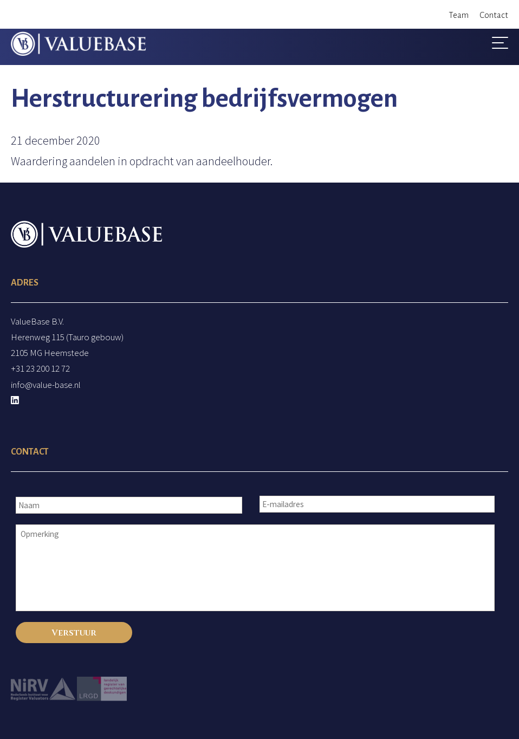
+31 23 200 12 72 (40, 368)
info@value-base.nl (46, 385)
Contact (493, 15)
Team (459, 15)
